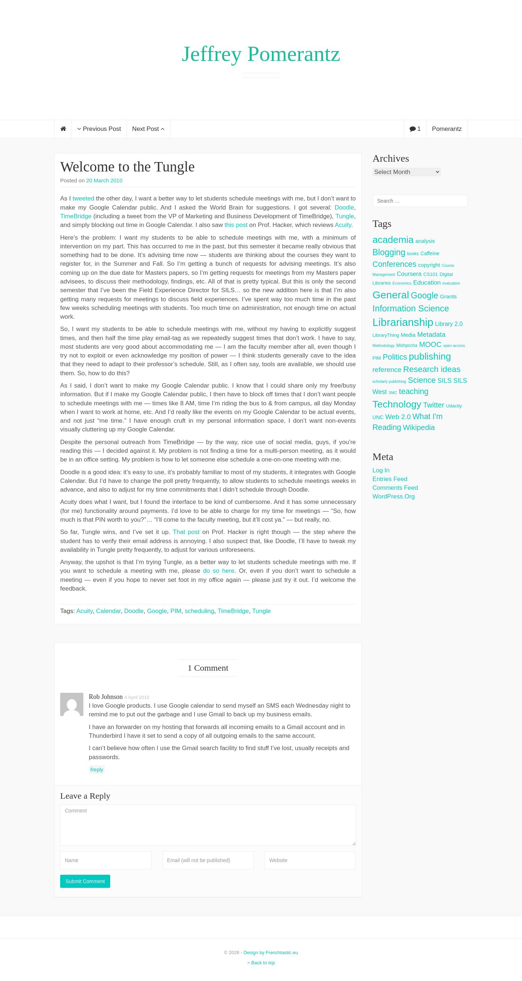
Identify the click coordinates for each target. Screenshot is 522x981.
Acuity (343, 225)
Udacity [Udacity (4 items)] (454, 406)
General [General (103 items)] (391, 295)
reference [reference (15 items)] (387, 369)
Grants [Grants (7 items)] (448, 296)
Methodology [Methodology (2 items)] (384, 345)
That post (186, 532)
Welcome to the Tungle (127, 166)
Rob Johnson (106, 696)
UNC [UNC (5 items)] (378, 417)
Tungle (344, 216)
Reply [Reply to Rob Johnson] (96, 770)
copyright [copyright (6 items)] (429, 265)
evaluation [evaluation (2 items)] (451, 283)
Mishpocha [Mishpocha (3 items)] (406, 345)
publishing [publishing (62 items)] (430, 356)
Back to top (261, 962)
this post (236, 225)
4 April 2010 (136, 697)
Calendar (108, 611)
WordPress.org (394, 496)
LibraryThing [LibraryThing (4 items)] (386, 335)
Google (157, 611)
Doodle (344, 207)
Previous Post (99, 128)
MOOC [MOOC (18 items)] (430, 344)
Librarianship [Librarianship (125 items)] (403, 322)
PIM (175, 611)
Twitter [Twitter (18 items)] (433, 405)
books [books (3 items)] (413, 253)
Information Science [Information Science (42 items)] (411, 308)
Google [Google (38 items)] (424, 295)
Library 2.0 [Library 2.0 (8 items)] (449, 323)
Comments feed (395, 487)
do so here (218, 570)
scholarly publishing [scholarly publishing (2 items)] (389, 381)
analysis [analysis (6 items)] (425, 241)
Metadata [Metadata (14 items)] (431, 334)
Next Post (148, 128)
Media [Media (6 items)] (408, 335)
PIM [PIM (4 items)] (377, 358)
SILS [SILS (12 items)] (445, 380)
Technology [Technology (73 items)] (397, 404)
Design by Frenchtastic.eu (271, 952)
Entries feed (390, 479)
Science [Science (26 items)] (422, 380)
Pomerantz (447, 128)
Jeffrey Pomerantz (261, 54)
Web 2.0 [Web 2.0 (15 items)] (398, 417)
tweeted (83, 198)
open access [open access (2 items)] (454, 345)
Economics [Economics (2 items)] (402, 283)
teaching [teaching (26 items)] (413, 391)
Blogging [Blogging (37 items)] (389, 252)
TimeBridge (75, 216)
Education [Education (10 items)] (427, 282)
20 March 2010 (104, 180)
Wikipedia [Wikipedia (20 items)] (419, 427)
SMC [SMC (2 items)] (393, 392)
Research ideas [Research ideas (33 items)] (431, 369)
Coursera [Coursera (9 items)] (409, 273)
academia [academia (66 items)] (393, 239)
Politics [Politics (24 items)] (395, 357)
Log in (381, 470)
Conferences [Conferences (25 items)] (395, 264)
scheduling (199, 611)
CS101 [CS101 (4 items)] (430, 274)
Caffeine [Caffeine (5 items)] (429, 253)
